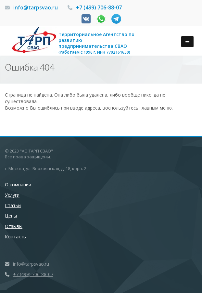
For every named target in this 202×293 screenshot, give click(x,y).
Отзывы (13, 226)
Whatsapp (101, 19)
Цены (11, 216)
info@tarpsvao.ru (35, 7)
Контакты (16, 236)
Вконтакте (86, 19)
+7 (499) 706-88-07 (99, 7)
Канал (116, 19)
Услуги (12, 195)
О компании (18, 184)
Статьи (13, 205)
